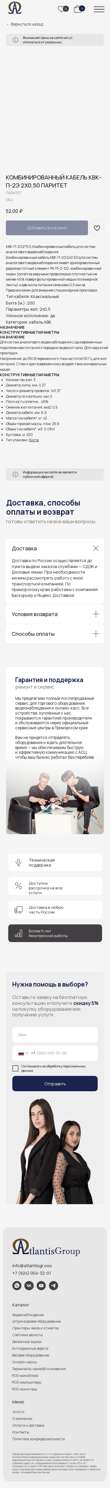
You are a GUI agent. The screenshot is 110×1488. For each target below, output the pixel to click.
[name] (55, 1034)
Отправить (55, 1084)
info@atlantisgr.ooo (32, 1265)
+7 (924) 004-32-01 (31, 1273)
